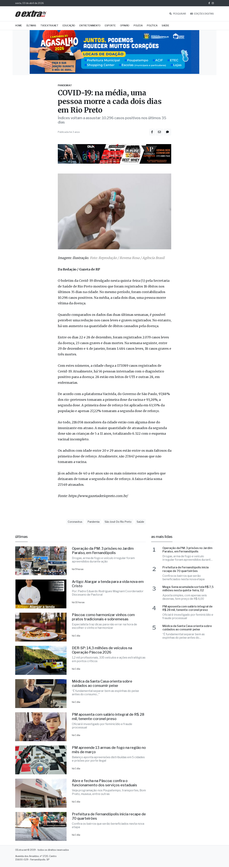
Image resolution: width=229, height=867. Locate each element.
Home (18, 25)
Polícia (138, 25)
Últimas (31, 25)
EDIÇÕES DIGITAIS (202, 13)
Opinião (124, 25)
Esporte (110, 25)
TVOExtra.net (49, 25)
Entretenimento (90, 25)
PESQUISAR (177, 13)
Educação (69, 25)
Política (152, 25)
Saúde (165, 25)
